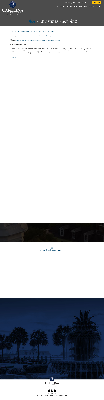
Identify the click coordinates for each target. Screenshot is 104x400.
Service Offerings (45, 36)
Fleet (76, 6)
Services (70, 6)
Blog (31, 21)
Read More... (14, 57)
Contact (98, 6)
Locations (61, 6)
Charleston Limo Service (30, 36)
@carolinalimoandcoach (52, 249)
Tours (91, 6)
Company (83, 6)
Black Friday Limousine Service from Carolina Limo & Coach (32, 31)
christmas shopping (39, 40)
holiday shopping (54, 40)
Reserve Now (96, 2)
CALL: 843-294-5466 (72, 2)
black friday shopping (24, 40)
